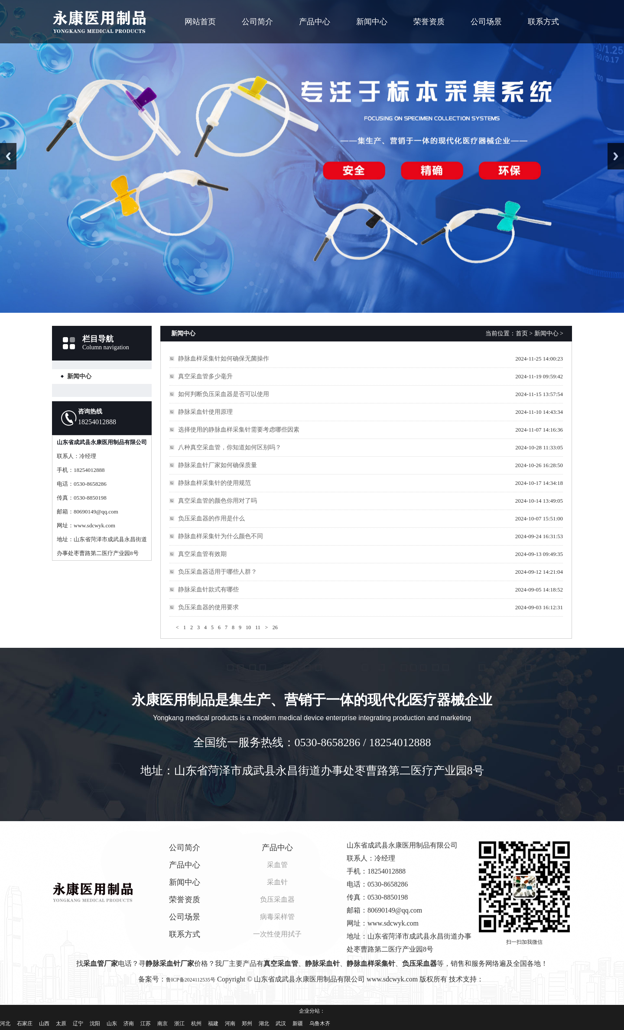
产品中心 (314, 21)
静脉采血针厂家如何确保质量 (217, 465)
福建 (213, 1023)
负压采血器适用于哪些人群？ (217, 572)
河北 (5, 1023)
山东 (112, 1023)
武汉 (281, 1023)
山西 (44, 1023)
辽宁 (78, 1023)
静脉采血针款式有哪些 (208, 589)
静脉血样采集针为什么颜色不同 (220, 536)
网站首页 (200, 21)
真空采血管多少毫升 (205, 376)
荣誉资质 (429, 21)
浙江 (179, 1023)
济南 (129, 1023)
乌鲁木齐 (319, 1023)
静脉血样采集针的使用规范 (214, 483)
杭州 (196, 1023)
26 (275, 627)
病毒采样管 (277, 916)
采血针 (277, 882)
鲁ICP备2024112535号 (190, 980)
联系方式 (543, 21)
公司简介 (257, 21)
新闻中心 (371, 21)
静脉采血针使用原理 (205, 412)
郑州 (247, 1023)
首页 (522, 333)
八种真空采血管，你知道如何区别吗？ (229, 447)
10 (248, 627)
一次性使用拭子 (277, 934)
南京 (162, 1023)
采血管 (277, 864)
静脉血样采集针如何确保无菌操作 (223, 358)
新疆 (297, 1023)
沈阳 (95, 1023)
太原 (61, 1023)
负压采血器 (277, 899)
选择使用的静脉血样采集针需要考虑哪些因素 (238, 429)
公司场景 (486, 21)
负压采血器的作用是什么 (211, 518)
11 (257, 627)
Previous (8, 156)
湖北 (264, 1023)
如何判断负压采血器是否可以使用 (223, 394)
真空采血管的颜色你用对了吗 (217, 500)
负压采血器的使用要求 (208, 607)
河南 (230, 1023)
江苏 (145, 1023)
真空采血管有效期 (202, 554)
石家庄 (24, 1023)
